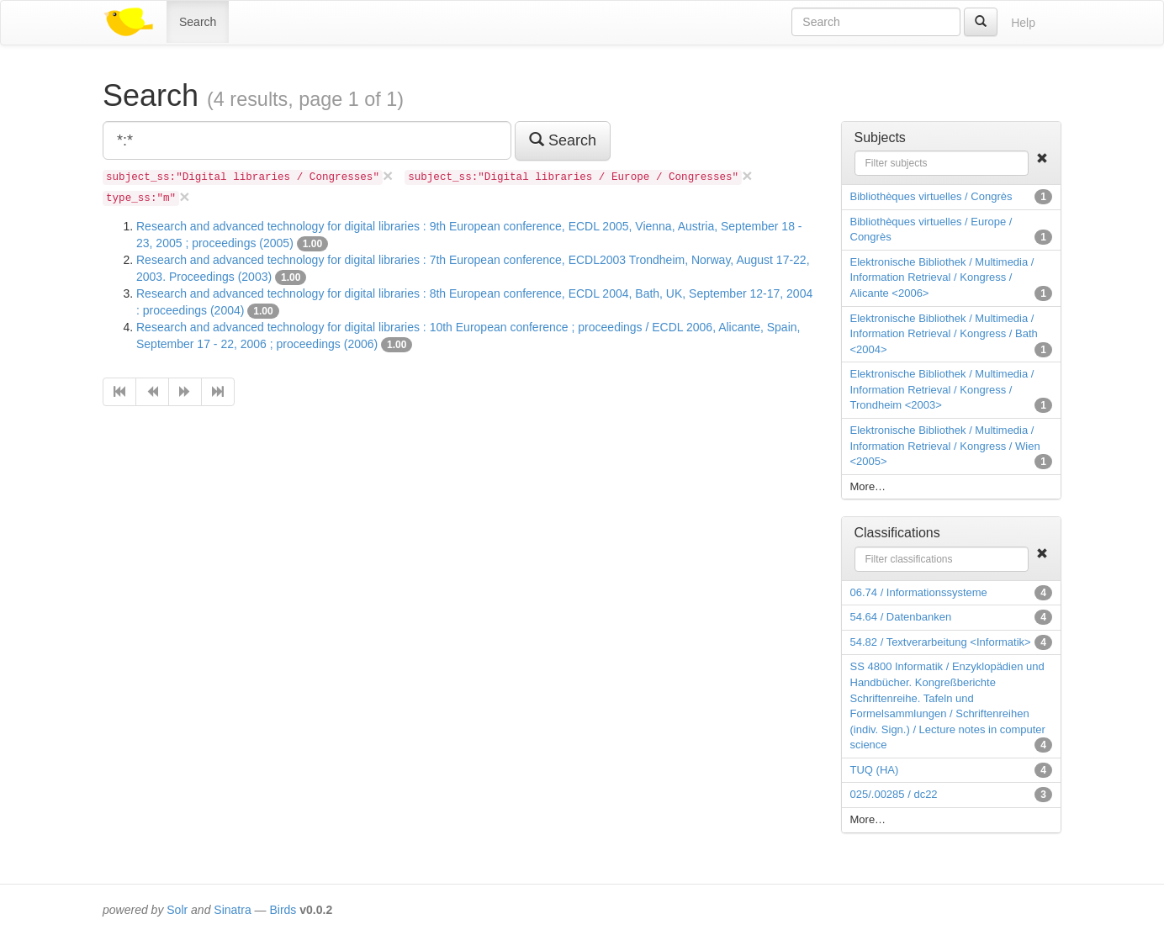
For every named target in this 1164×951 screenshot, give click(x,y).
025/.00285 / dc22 (894, 794)
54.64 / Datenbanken (901, 616)
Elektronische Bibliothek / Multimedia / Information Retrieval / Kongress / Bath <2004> (944, 334)
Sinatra (232, 910)
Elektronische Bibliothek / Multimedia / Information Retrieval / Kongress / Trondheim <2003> (942, 389)
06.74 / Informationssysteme (918, 592)
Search (197, 22)
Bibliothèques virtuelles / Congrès (931, 196)
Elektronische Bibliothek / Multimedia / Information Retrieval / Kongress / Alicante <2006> (942, 277)
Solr (177, 910)
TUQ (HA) (874, 769)
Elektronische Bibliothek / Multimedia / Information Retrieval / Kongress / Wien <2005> (945, 446)
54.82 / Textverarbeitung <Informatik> (940, 642)
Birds (282, 910)
